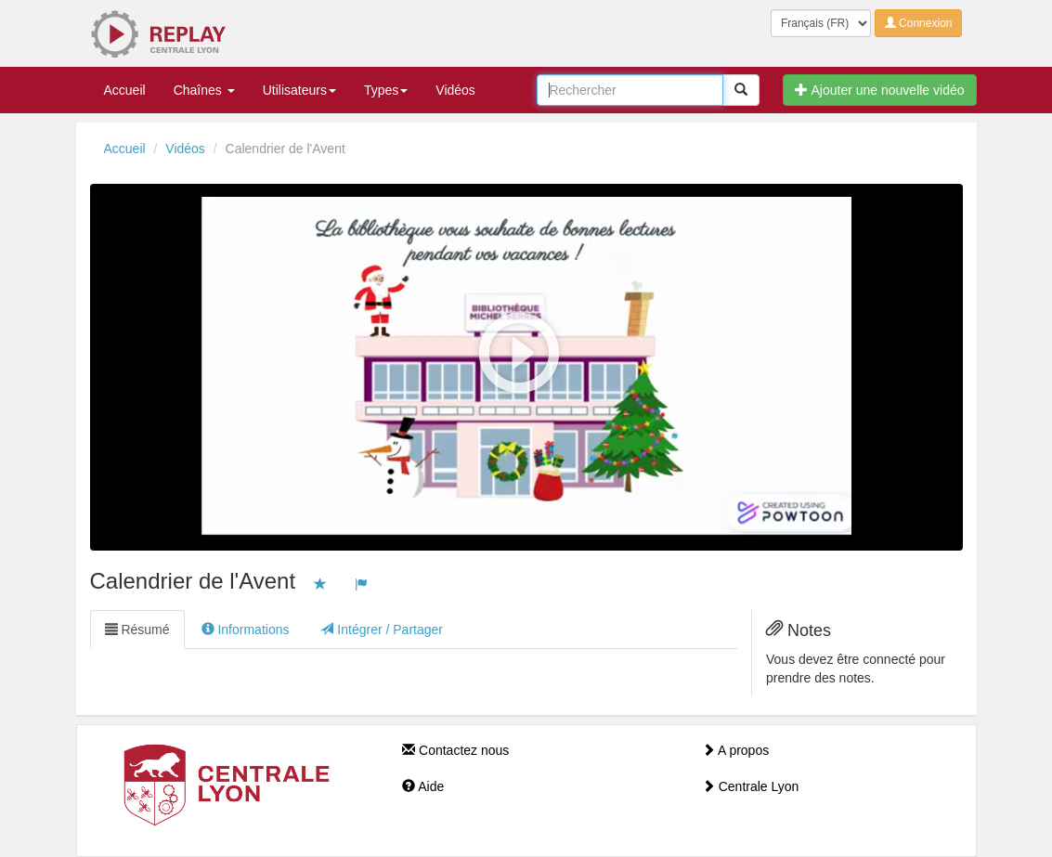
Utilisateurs (299, 90)
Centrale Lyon (750, 786)
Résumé (137, 629)
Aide (423, 786)
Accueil (125, 90)
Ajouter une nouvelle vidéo (879, 90)
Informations (245, 629)
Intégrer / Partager (381, 629)
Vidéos (455, 90)
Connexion (919, 23)
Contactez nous (455, 750)
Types (386, 90)
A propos (735, 750)
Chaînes (204, 90)
